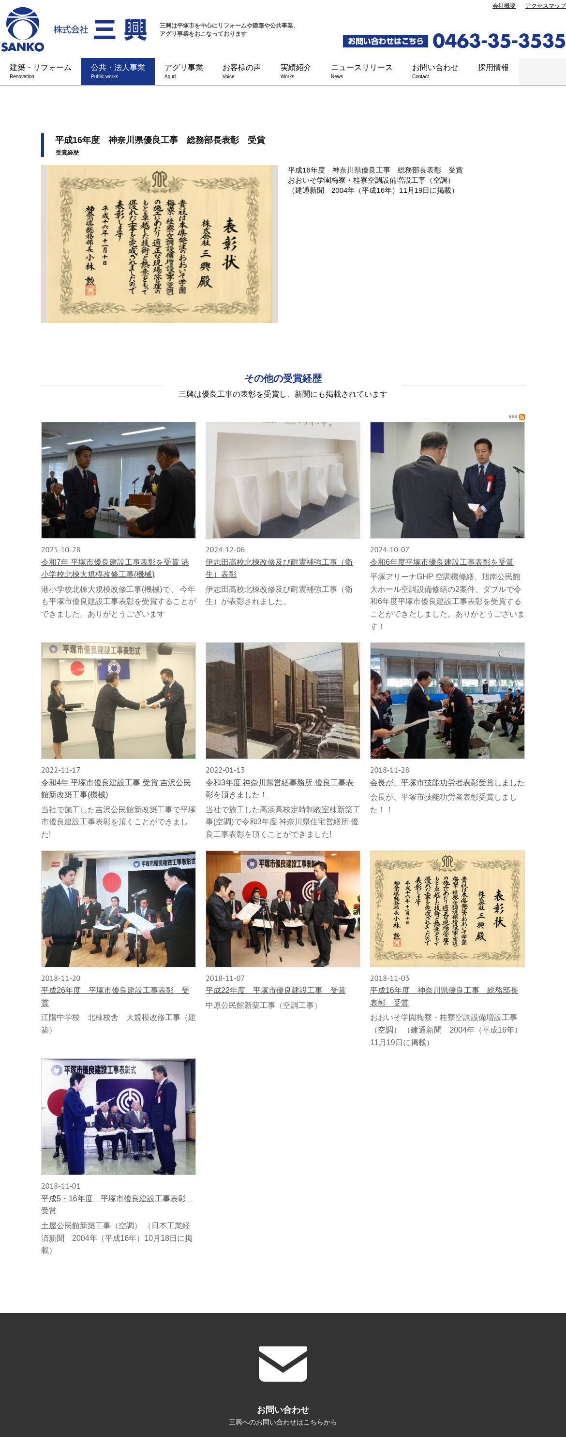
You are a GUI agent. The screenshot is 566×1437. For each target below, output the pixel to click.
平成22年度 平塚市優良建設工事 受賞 (276, 990)
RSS (517, 417)
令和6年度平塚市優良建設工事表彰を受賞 (442, 562)
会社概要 (504, 5)
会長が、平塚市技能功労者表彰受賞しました (447, 782)
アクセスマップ (545, 5)
